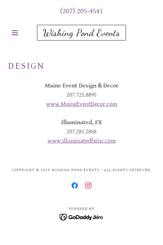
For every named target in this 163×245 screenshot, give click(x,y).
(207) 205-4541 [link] (81, 11)
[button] (19, 32)
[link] (81, 32)
